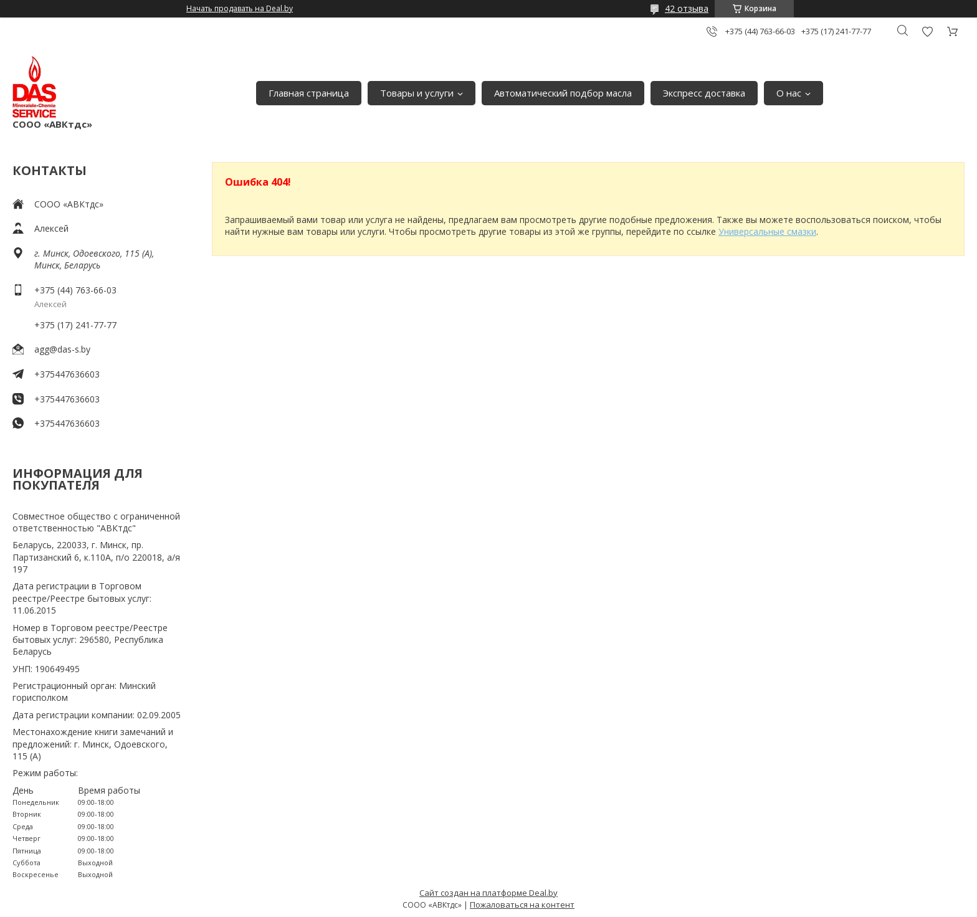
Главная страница (309, 93)
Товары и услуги (417, 93)
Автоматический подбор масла (563, 93)
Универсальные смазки (767, 231)
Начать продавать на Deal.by (239, 8)
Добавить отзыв (927, 31)
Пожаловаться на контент (522, 904)
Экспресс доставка (704, 93)
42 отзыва (686, 8)
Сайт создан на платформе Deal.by (488, 892)
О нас (788, 93)
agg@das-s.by (62, 349)
